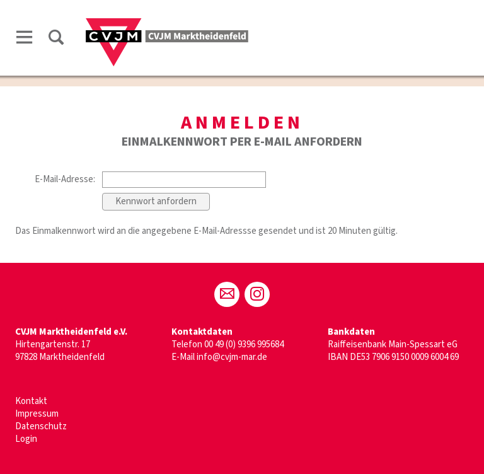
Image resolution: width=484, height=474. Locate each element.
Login (26, 439)
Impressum (37, 413)
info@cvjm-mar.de (232, 357)
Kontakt (31, 401)
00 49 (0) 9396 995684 (244, 344)
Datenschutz (41, 426)
